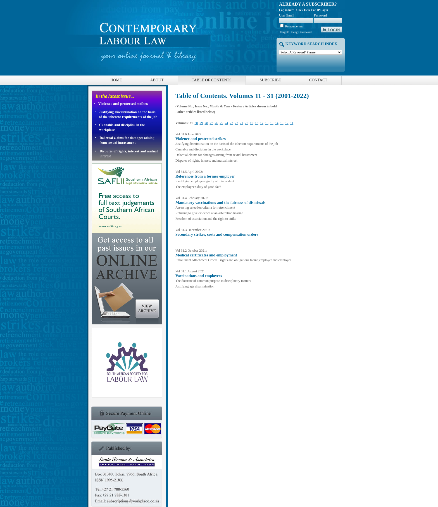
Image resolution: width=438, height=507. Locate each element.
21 (241, 123)
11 (292, 123)
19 (251, 123)
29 (201, 123)
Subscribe (270, 80)
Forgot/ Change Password (295, 32)
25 (221, 123)
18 (256, 123)
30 (196, 123)
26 (216, 123)
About (156, 80)
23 (231, 123)
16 (266, 123)
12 (287, 123)
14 (276, 123)
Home (116, 80)
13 (282, 123)
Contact (318, 80)
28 (206, 123)
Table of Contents (212, 80)
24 (226, 123)
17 (261, 123)
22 (236, 123)
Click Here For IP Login (312, 9)
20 (246, 123)
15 (271, 123)
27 (211, 123)
